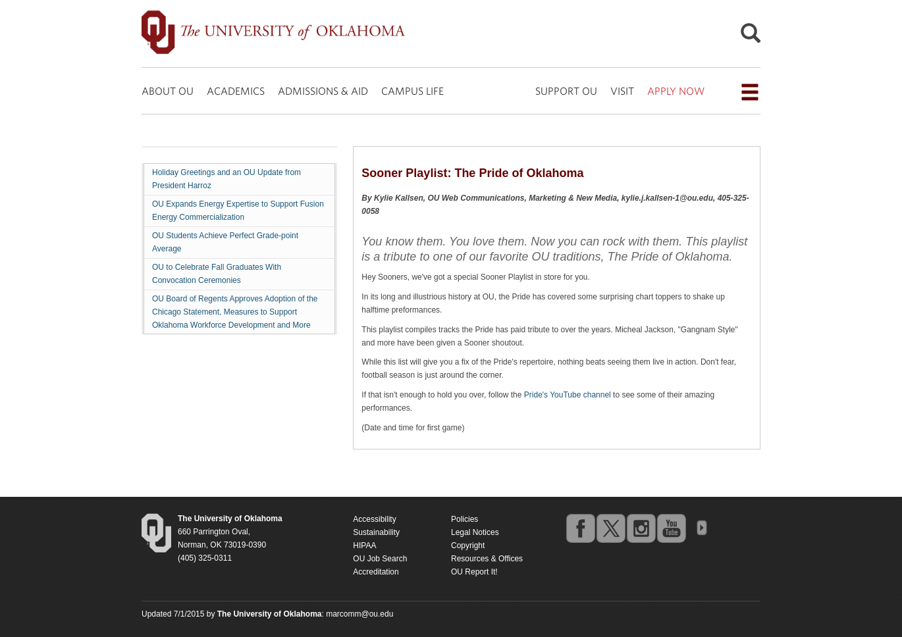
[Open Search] (750, 36)
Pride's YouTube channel (567, 394)
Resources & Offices (487, 558)
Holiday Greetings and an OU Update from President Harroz (226, 179)
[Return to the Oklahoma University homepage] (230, 518)
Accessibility (374, 519)
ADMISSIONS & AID (323, 91)
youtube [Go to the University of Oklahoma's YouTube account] (671, 528)
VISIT (622, 91)
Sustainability (376, 532)
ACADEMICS (236, 91)
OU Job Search (380, 558)
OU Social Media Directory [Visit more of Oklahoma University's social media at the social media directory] (701, 528)
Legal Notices (475, 532)
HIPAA (364, 545)
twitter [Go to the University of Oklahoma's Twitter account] (610, 528)
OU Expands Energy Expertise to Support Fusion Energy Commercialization (238, 210)
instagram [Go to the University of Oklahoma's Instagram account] (640, 528)
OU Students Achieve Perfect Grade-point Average (225, 242)
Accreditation (375, 571)
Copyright (468, 545)
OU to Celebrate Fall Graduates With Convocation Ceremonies (216, 274)
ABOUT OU (168, 91)
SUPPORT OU (566, 91)
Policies (464, 519)
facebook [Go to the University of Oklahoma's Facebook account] (580, 528)
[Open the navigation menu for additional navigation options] (749, 92)
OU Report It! (474, 571)
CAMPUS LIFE (412, 91)
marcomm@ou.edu (359, 614)
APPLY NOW (675, 91)
